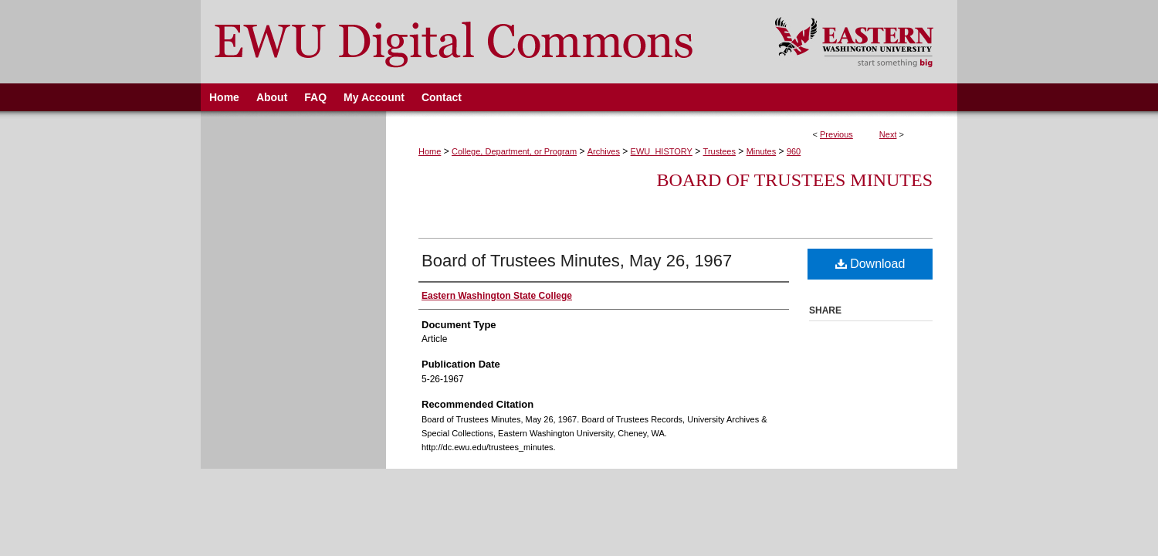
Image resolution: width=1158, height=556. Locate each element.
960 (794, 151)
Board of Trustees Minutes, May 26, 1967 (577, 260)
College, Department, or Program (514, 151)
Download (870, 263)
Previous (836, 134)
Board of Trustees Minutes (794, 180)
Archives (603, 151)
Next (888, 134)
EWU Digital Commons (477, 41)
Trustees (719, 151)
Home (429, 151)
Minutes (762, 151)
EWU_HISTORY (661, 151)
